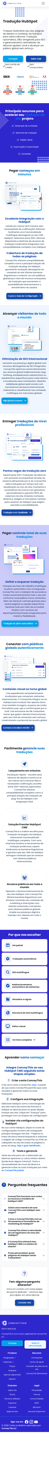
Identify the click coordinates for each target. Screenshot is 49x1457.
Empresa (12, 1370)
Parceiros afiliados (12, 1398)
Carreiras (12, 1407)
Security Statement (36, 1411)
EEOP (37, 1403)
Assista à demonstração (35, 1344)
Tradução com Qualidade (17, 512)
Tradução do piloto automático (20, 623)
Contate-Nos (24, 1302)
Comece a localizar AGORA (18, 727)
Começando (36, 1357)
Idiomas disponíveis (12, 1374)
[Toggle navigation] (43, 3)
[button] (13, 1357)
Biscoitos (37, 1407)
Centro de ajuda (37, 1362)
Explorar (12, 1379)
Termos (36, 1394)
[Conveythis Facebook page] (26, 1422)
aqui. (34, 1084)
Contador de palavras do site (37, 1367)
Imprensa (12, 1403)
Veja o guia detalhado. (29, 1145)
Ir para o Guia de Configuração (24, 296)
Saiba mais (36, 58)
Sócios (12, 1394)
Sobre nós (12, 1390)
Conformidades (37, 1398)
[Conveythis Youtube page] (36, 1422)
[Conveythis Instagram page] (31, 1422)
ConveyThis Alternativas (36, 1373)
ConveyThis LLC (8, 1428)
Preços (12, 1366)
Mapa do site (12, 1411)
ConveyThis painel (14, 1170)
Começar (13, 58)
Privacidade (37, 1390)
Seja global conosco (14, 400)
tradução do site (30, 117)
